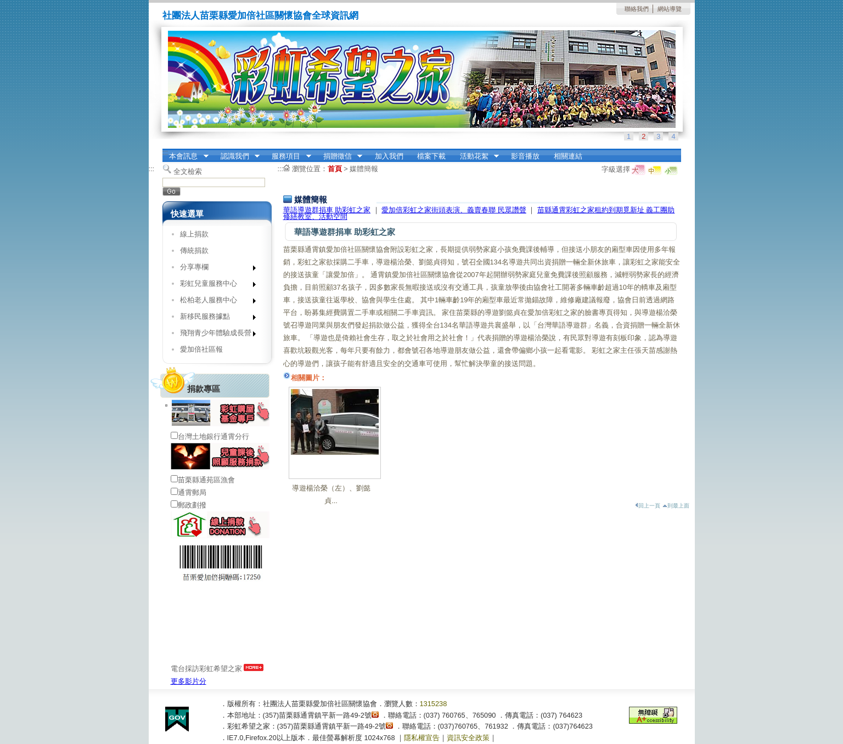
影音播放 (525, 156)
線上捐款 (194, 234)
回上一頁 (647, 506)
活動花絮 (476, 156)
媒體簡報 (364, 169)
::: (165, 152)
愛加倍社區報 (201, 349)
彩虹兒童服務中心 (214, 285)
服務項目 (288, 156)
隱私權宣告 (422, 738)
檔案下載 (431, 156)
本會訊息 (185, 156)
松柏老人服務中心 (214, 302)
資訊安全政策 (468, 738)
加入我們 (389, 156)
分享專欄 (214, 269)
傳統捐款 (194, 250)
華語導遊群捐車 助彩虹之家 (327, 210)
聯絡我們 (637, 8)
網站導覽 (669, 8)
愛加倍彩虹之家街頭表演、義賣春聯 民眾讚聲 (453, 210)
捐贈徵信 (339, 156)
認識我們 (236, 156)
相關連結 (568, 156)
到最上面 (675, 506)
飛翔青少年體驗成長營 (214, 335)
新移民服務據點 (214, 318)
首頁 (335, 169)
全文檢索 (187, 171)
